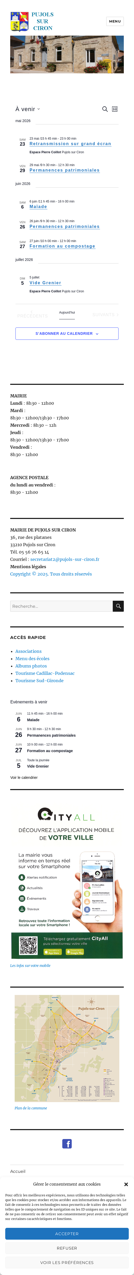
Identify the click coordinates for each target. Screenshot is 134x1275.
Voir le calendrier (23, 777)
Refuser (67, 1248)
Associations (28, 651)
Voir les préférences (67, 1262)
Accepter (67, 1233)
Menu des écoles (32, 658)
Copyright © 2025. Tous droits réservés (51, 574)
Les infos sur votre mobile (30, 966)
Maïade (38, 206)
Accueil (17, 1171)
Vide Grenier (46, 283)
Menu (115, 21)
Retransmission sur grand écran (70, 143)
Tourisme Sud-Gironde (39, 680)
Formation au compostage (63, 246)
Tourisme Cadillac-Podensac (45, 673)
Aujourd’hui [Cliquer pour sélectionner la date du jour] (67, 312)
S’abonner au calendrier (64, 333)
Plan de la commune (31, 1108)
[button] (126, 1184)
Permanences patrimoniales (65, 170)
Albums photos (31, 666)
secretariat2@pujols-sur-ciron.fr (64, 559)
